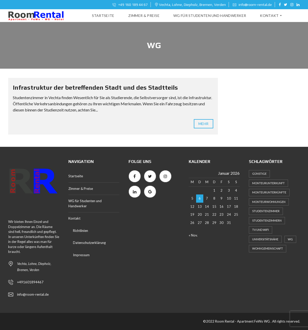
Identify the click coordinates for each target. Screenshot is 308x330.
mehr (203, 124)
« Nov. (193, 235)
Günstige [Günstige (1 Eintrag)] (259, 173)
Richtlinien (80, 231)
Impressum (81, 255)
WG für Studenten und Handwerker (85, 203)
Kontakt (74, 218)
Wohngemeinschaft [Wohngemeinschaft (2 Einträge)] (267, 248)
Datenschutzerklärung (89, 243)
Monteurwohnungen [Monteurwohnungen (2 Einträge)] (268, 201)
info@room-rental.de (252, 5)
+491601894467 (30, 282)
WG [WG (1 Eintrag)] (290, 239)
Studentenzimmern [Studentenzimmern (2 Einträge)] (267, 220)
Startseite (75, 176)
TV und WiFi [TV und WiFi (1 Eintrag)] (260, 229)
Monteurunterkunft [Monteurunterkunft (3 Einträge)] (268, 183)
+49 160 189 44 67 (130, 5)
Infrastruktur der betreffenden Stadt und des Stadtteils (95, 87)
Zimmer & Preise (80, 189)
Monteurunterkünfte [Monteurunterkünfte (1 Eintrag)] (269, 192)
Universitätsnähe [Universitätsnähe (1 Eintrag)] (265, 239)
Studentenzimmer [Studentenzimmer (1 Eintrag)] (266, 211)
